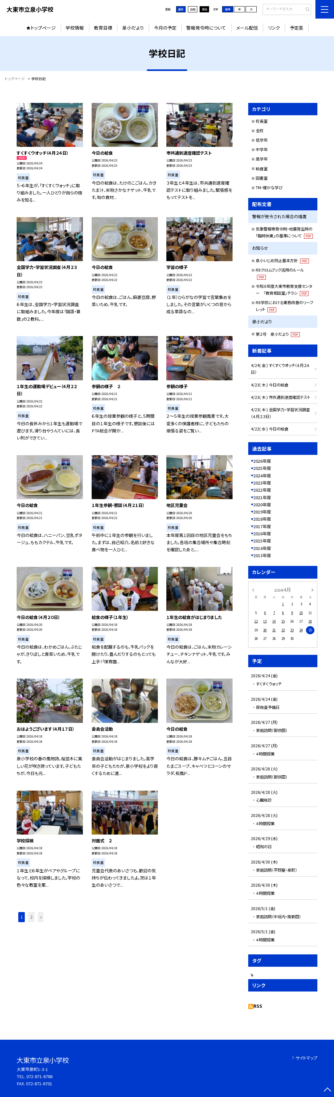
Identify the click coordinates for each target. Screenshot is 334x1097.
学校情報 (75, 27)
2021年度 (262, 497)
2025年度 (262, 468)
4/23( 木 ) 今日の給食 (269, 385)
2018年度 (262, 519)
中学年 (261, 149)
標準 (227, 9)
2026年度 (262, 461)
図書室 (261, 178)
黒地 (204, 9)
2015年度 (262, 541)
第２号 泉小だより (278, 334)
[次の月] (312, 589)
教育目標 (103, 27)
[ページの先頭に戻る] (327, 1090)
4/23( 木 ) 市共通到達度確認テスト (280, 397)
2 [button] (31, 917)
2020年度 (262, 504)
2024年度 (262, 475)
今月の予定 (165, 27)
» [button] (41, 917)
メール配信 (247, 27)
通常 (180, 9)
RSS (257, 1006)
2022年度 (262, 490)
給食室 (261, 169)
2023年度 (262, 483)
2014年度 (262, 548)
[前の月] (253, 589)
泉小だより (133, 27)
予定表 (296, 27)
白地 (192, 9)
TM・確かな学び (269, 187)
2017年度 (262, 526)
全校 (260, 131)
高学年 (261, 159)
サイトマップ (306, 1058)
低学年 (261, 140)
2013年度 (262, 555)
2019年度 (262, 512)
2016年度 (262, 533)
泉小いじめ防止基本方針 (282, 260)
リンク (274, 27)
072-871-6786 (39, 1076)
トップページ (43, 27)
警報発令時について (206, 27)
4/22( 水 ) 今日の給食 (269, 429)
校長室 (261, 121)
